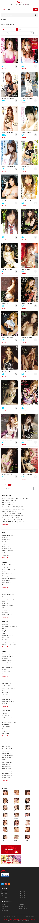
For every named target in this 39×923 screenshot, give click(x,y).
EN (27, 4)
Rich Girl (5, 639)
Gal (4, 628)
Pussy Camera (7, 580)
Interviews (6, 671)
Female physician (7, 605)
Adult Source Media (8, 717)
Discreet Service (23, 908)
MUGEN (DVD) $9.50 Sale (9, 511)
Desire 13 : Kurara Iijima (27, 269)
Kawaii (5, 624)
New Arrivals (7, 683)
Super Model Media (8, 749)
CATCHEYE (6, 766)
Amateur (6, 658)
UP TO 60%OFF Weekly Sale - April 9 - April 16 (15, 498)
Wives (5, 633)
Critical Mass (6, 724)
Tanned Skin (6, 555)
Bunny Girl (5, 612)
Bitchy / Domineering (9, 644)
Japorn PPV (22, 891)
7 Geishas (5, 713)
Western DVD (4, 893)
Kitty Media (6, 731)
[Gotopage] (16, 33)
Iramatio (5, 576)
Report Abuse (4, 906)
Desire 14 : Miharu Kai (7, 269)
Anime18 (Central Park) (9, 722)
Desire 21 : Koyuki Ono (27, 132)
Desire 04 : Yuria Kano (7, 440)
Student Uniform (8, 594)
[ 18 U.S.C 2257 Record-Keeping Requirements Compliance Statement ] (19, 919)
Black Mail (5, 703)
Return (2, 908)
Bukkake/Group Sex (9, 578)
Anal (4, 571)
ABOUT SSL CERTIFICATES (5, 879)
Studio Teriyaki (7, 755)
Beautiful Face (7, 550)
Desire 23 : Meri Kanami (7, 132)
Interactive (6, 654)
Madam (5, 637)
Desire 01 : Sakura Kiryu (27, 474)
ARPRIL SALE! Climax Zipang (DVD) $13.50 (13, 519)
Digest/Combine (7, 660)
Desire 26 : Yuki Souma (27, 64)
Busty (5, 537)
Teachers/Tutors (8, 599)
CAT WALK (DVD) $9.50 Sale (9, 505)
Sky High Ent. (7, 773)
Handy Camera (7, 573)
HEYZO (5, 751)
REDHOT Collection (8, 775)
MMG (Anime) (6, 733)
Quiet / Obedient (8, 642)
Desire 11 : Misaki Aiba (27, 303)
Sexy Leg (6, 544)
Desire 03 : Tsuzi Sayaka (27, 440)
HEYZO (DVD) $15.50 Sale (9, 500)
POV (4, 669)
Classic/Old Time (7, 656)
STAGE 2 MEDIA (7, 757)
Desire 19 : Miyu (25, 166)
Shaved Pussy (7, 585)
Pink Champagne (7, 764)
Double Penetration (8, 569)
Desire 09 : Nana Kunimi (27, 337)
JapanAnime (6, 729)
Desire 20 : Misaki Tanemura (8, 166)
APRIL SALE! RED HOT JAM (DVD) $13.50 (13, 522)
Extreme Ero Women (9, 626)
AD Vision (5, 715)
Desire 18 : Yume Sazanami (8, 200)
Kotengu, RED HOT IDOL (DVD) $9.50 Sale (13, 507)
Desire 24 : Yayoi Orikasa (27, 98)
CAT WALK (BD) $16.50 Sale (9, 502)
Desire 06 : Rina (5, 406)
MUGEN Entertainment (9, 760)
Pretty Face (6, 548)
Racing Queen (7, 614)
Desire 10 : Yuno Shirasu (7, 337)
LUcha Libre (6, 777)
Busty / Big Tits (7, 699)
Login (11, 4)
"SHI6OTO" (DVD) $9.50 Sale (10, 517)
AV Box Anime (6, 720)
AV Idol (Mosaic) (7, 663)
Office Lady (6, 608)
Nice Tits (6, 539)
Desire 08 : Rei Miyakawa (7, 371)
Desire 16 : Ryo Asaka (7, 235)
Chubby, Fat (6, 553)
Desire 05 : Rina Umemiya (27, 406)
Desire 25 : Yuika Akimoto (8, 98)
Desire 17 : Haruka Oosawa (28, 200)
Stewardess (6, 610)
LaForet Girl (6, 753)
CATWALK (6, 746)
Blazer (5, 596)
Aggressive (6, 694)
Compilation (6, 692)
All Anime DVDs (7, 686)
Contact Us (21, 904)
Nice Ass (6, 542)
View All (5, 524)
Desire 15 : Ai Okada (26, 235)
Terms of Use (4, 897)
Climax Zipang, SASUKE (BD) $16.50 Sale (13, 509)
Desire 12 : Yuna (5, 303)
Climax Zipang (7, 771)
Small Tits (6, 546)
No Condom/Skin (8, 565)
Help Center (19, 4)
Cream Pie (6, 567)
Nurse (5, 603)
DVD (2, 9)
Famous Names (7, 535)
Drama (5, 665)
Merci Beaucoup (7, 762)
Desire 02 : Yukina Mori (7, 474)
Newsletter (22, 897)
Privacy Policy (4, 910)
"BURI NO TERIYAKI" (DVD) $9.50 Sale (12, 515)
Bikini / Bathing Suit (8, 701)
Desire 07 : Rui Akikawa (27, 371)
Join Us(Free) (22, 895)
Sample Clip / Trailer (8, 688)
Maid (4, 601)
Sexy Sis (5, 631)
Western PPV (22, 893)
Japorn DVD (4, 891)
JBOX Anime (6, 726)
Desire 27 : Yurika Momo (7, 64)
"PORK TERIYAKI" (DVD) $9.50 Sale (11, 513)
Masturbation (7, 582)
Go (32, 33)
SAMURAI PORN (8, 768)
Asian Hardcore (7, 667)
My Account (21, 906)
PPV (9, 9)
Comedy (5, 674)
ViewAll (5, 557)
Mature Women (7, 635)
